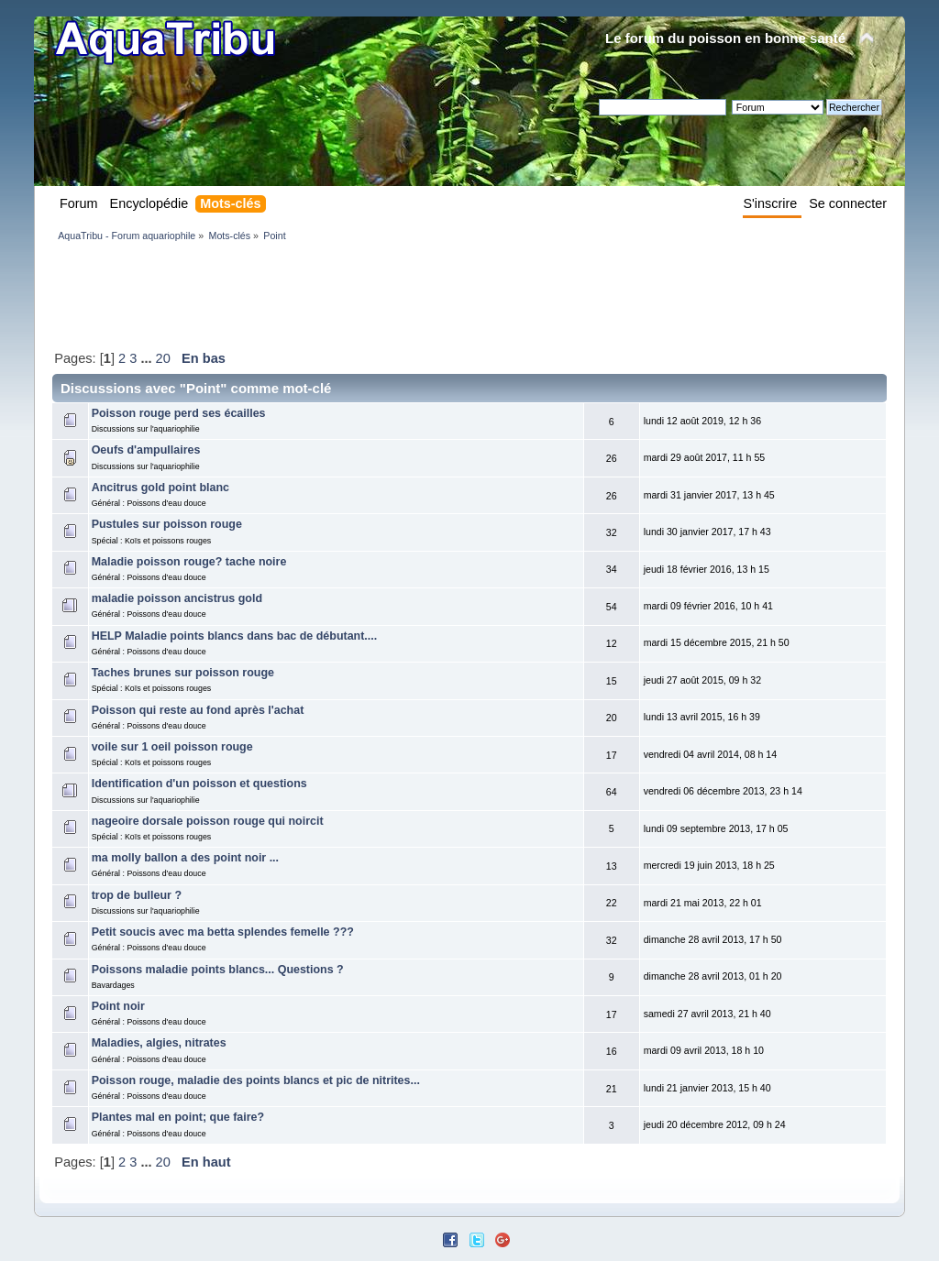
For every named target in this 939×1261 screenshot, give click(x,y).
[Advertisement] (386, 295)
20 (163, 358)
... (147, 358)
